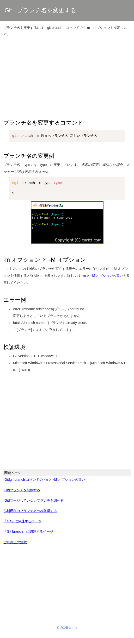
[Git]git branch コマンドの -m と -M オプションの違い (44, 479)
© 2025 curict (67, 628)
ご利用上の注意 (15, 542)
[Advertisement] (67, 75)
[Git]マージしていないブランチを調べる (33, 500)
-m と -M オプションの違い (102, 276)
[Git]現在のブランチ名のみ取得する (30, 511)
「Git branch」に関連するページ (28, 531)
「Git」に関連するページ (22, 521)
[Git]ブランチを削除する (21, 490)
